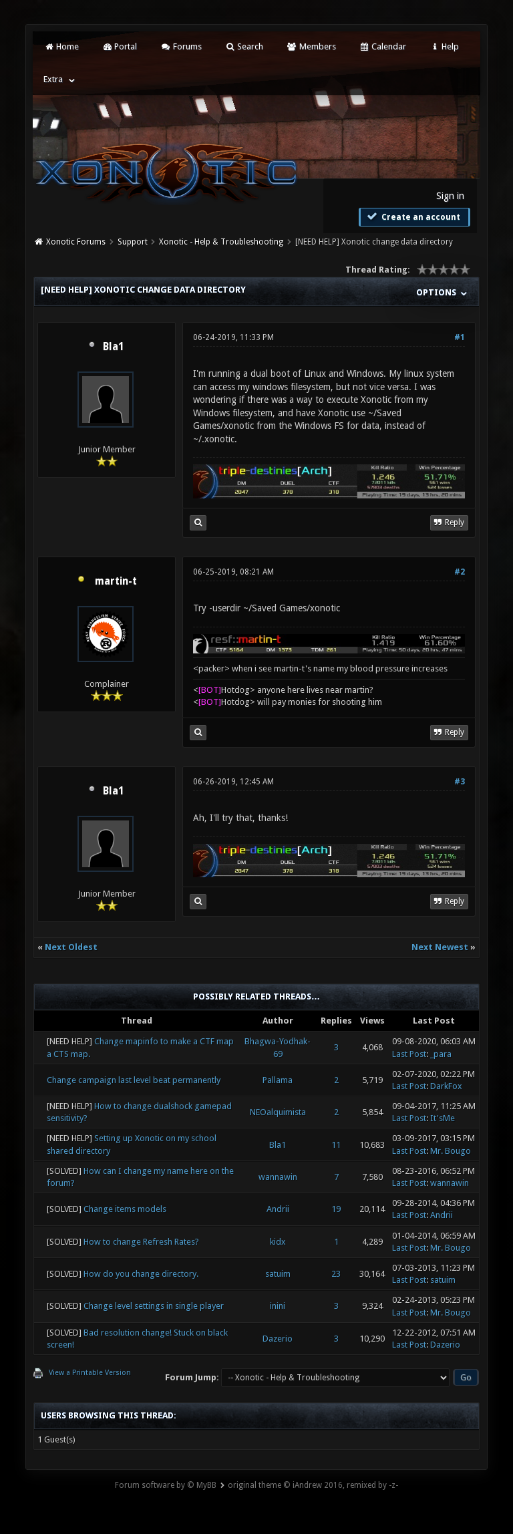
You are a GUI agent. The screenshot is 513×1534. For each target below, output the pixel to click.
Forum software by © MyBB (165, 1485)
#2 (459, 572)
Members (311, 46)
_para (441, 1054)
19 (336, 1209)
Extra (53, 79)
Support (133, 242)
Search (244, 46)
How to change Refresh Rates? (141, 1242)
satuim (278, 1274)
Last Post (409, 1054)
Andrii (278, 1209)
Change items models (124, 1209)
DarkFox (446, 1086)
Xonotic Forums (76, 242)
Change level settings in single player (153, 1306)
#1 (459, 337)
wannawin (278, 1177)
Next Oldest (71, 947)
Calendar (382, 46)
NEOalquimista (278, 1112)
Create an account (412, 216)
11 (336, 1145)
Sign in (450, 195)
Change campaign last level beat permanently (133, 1080)
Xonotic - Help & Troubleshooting (221, 242)
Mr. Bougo (450, 1151)
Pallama (278, 1080)
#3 (459, 781)
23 (336, 1274)
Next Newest (439, 947)
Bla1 (113, 347)
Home (60, 46)
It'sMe (442, 1118)
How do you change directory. (140, 1274)
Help (444, 46)
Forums (180, 46)
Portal (119, 46)
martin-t (116, 581)
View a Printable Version (90, 1372)
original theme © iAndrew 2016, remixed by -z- (313, 1485)
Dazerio (278, 1339)
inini (277, 1306)
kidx (278, 1242)
